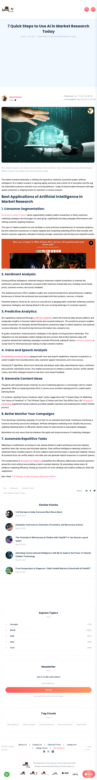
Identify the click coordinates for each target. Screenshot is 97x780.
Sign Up (48, 690)
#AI (4, 488)
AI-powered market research (14, 215)
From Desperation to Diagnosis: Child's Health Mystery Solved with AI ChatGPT (53, 568)
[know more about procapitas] (55, 773)
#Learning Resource (46, 724)
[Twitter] (94, 490)
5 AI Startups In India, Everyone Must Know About (34, 476)
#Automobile (81, 724)
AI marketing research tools (15, 356)
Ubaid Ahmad (15, 97)
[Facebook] (90, 490)
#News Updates (29, 724)
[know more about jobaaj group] (26, 765)
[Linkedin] (86, 490)
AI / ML (31, 36)
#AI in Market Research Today (14, 493)
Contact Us (37, 744)
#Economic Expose (65, 724)
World (12, 630)
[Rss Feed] (53, 751)
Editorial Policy (54, 744)
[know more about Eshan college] (65, 773)
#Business (14, 488)
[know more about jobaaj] (23, 773)
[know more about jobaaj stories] (34, 773)
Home (23, 36)
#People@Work (13, 724)
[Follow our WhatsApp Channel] (7, 774)
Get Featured (59, 748)
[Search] (86, 9)
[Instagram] (48, 751)
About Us (23, 744)
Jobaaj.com (72, 744)
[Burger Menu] (93, 9)
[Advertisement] (48, 63)
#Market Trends (28, 488)
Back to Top (88, 748)
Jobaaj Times (41, 748)
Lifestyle (14, 624)
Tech (12, 648)
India (12, 636)
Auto (12, 642)
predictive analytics (42, 318)
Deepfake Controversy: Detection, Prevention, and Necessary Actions (49, 525)
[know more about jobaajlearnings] (45, 773)
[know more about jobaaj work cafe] (75, 773)
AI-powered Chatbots (31, 461)
